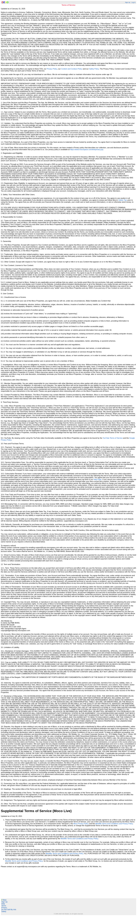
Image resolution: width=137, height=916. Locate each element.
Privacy (4, 908)
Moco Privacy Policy (81, 824)
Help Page (97, 479)
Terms (3, 906)
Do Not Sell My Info (8, 909)
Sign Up (127, 2)
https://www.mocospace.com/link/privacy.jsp (86, 149)
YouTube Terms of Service (113, 438)
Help (3, 904)
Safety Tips (122, 200)
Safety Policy (94, 69)
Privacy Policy (52, 69)
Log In (133, 2)
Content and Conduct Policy (71, 69)
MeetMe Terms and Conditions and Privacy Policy (114, 824)
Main (4, 900)
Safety (3, 911)
